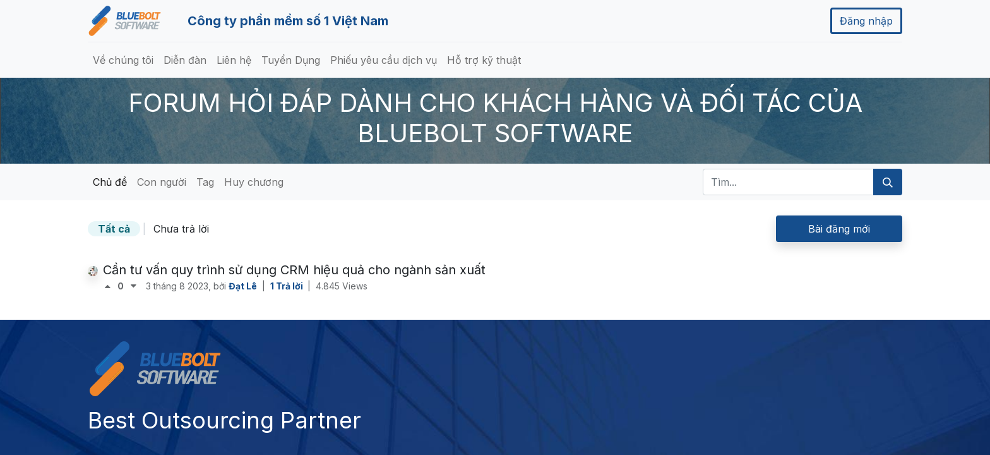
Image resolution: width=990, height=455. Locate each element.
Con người (161, 182)
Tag (205, 182)
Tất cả (114, 228)
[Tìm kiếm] (887, 182)
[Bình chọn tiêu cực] (133, 286)
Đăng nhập (866, 21)
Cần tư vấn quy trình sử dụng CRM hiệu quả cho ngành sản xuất (294, 269)
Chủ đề (110, 182)
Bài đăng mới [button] (839, 228)
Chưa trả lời (181, 228)
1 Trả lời (287, 286)
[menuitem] (123, 60)
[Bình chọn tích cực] (110, 286)
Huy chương (253, 182)
